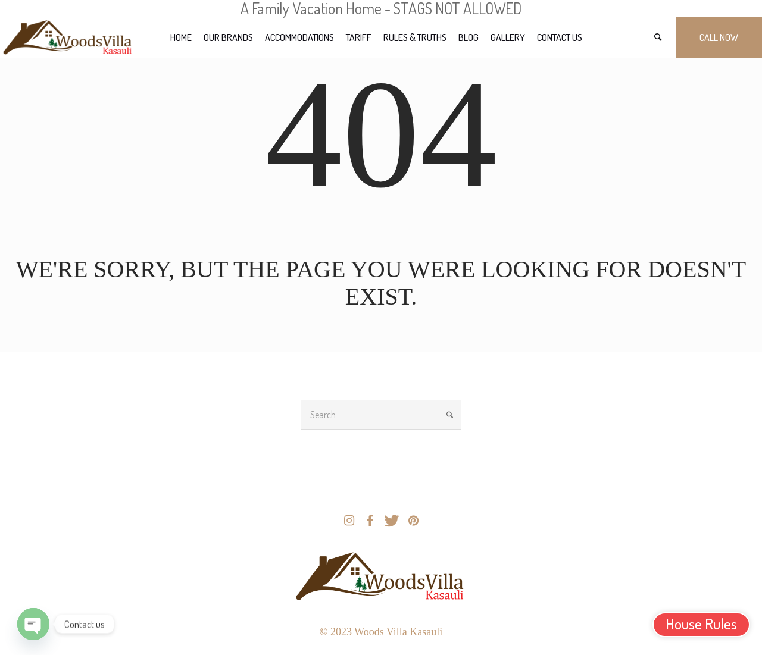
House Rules (701, 623)
